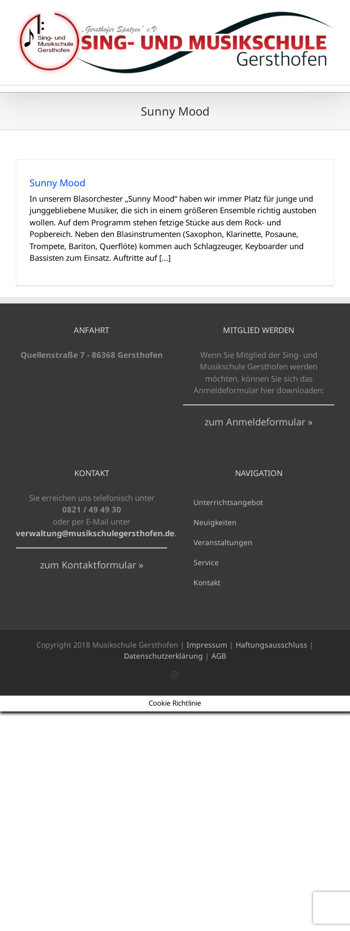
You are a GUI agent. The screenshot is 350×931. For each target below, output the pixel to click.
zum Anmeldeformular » (259, 421)
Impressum (207, 645)
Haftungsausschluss (271, 645)
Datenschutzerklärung (163, 656)
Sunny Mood (57, 182)
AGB (218, 656)
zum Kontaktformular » (91, 564)
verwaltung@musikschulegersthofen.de (95, 533)
